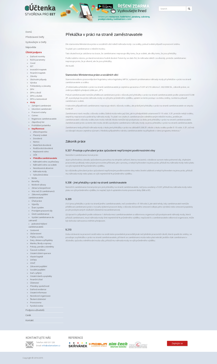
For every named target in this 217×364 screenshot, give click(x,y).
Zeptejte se (177, 343)
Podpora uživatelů (34, 309)
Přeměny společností (39, 286)
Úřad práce (37, 201)
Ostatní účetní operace (40, 253)
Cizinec (35, 115)
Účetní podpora (33, 52)
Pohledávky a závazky (40, 86)
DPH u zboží (35, 92)
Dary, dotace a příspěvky (41, 240)
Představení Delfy (34, 36)
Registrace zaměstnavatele (44, 118)
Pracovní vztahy (39, 112)
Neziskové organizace (40, 295)
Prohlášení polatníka (41, 125)
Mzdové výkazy (39, 184)
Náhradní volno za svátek (45, 164)
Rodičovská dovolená (43, 148)
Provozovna (35, 302)
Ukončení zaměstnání (41, 109)
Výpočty (35, 204)
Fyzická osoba (36, 305)
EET (31, 66)
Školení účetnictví (38, 299)
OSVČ (32, 263)
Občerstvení (35, 233)
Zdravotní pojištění (38, 266)
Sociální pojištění (37, 269)
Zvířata (33, 259)
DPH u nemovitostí (38, 99)
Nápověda (30, 47)
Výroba (33, 82)
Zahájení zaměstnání (41, 105)
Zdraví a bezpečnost (41, 188)
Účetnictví (34, 282)
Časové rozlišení (37, 250)
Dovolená (37, 138)
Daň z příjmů (36, 273)
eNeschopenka (40, 131)
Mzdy (32, 102)
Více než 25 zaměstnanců (43, 191)
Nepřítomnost (38, 128)
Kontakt (29, 320)
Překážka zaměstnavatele (45, 158)
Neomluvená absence (43, 168)
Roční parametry (37, 59)
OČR (35, 154)
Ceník (28, 315)
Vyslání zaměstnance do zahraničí (41, 219)
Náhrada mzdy (40, 171)
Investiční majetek (38, 69)
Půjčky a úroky (36, 236)
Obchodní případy (38, 79)
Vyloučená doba (40, 174)
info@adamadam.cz (51, 345)
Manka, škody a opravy (40, 243)
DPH (32, 89)
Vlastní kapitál (36, 256)
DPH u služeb (36, 95)
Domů (28, 31)
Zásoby (33, 76)
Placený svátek (40, 135)
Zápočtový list (38, 122)
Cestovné (34, 230)
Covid (32, 63)
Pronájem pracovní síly (42, 210)
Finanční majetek (38, 72)
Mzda (34, 178)
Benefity (35, 181)
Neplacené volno (41, 151)
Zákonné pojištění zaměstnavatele (38, 196)
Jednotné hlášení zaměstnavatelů (37, 225)
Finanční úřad (36, 279)
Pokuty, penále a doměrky (42, 246)
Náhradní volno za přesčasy (46, 161)
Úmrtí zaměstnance (40, 214)
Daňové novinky (37, 56)
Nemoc (36, 141)
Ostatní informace (38, 292)
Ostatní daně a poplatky (41, 276)
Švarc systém (38, 207)
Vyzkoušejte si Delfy (35, 41)
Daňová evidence (38, 289)
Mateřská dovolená (42, 145)
